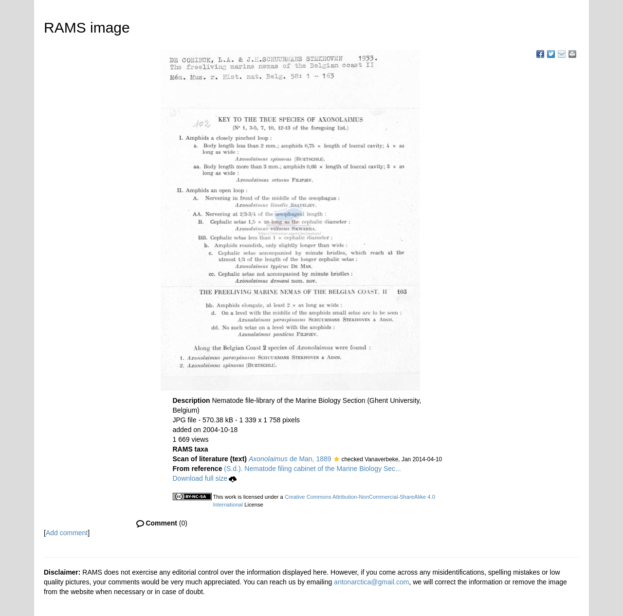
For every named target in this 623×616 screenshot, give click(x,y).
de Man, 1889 (290, 459)
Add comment (67, 533)
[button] (336, 460)
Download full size (205, 478)
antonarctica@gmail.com (371, 582)
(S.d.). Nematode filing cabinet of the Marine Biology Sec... (312, 468)
